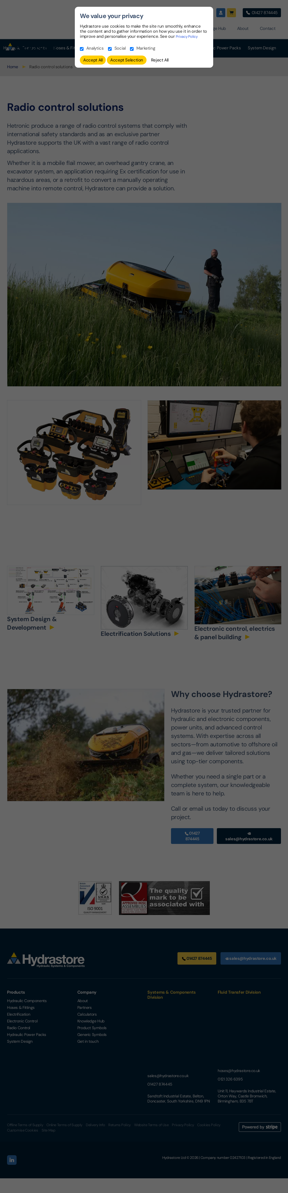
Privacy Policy (189, 36)
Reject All (159, 60)
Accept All (92, 60)
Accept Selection (126, 60)
